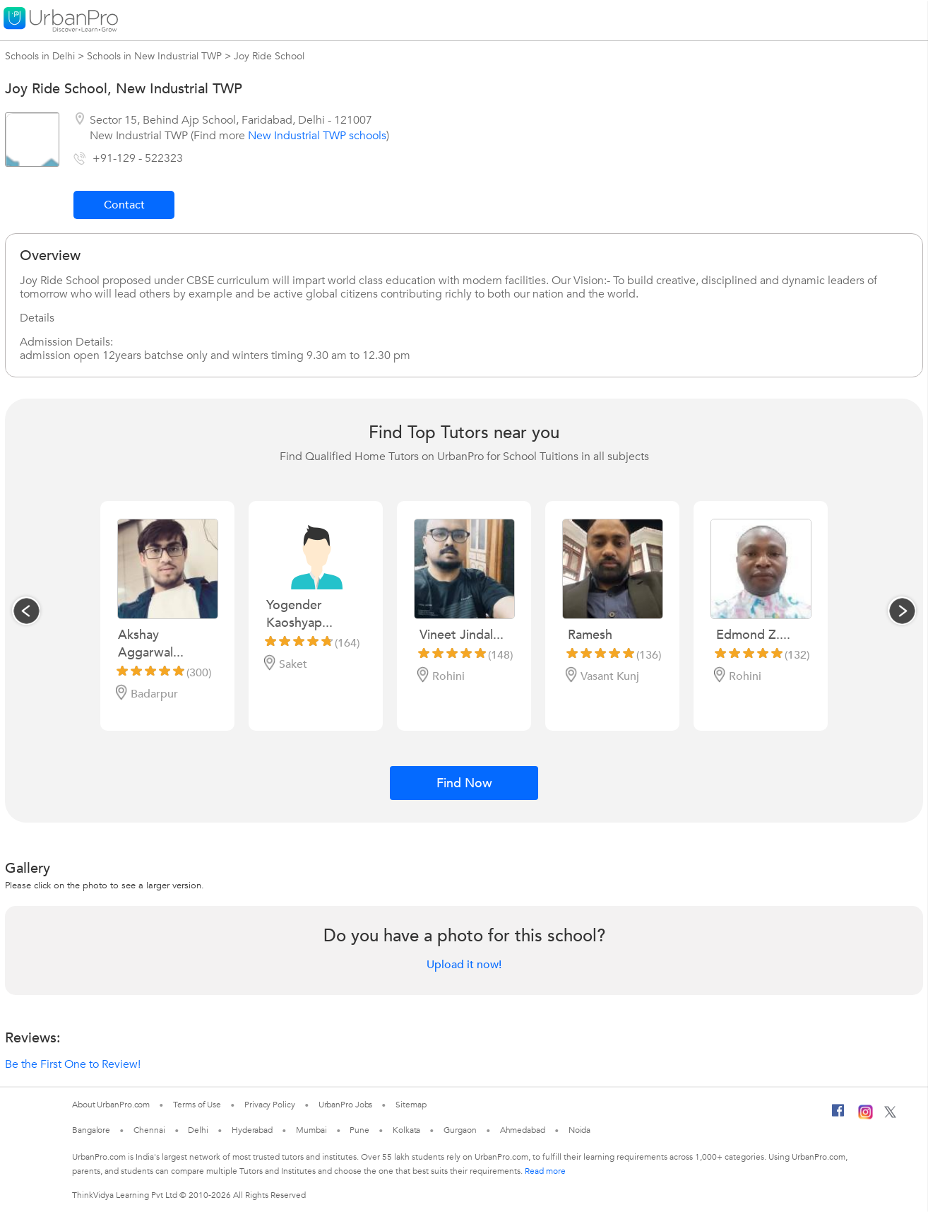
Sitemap (410, 1104)
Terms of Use (197, 1104)
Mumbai (311, 1130)
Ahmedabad (522, 1130)
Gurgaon (460, 1130)
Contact (124, 205)
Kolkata (406, 1130)
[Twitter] (890, 1115)
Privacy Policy (269, 1104)
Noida (580, 1130)
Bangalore (91, 1130)
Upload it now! (464, 964)
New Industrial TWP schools (317, 135)
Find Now (464, 783)
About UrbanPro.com (111, 1104)
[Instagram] (865, 1116)
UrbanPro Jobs (346, 1104)
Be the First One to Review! (73, 1064)
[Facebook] (838, 1116)
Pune (359, 1130)
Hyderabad (252, 1130)
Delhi (198, 1130)
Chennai (149, 1130)
